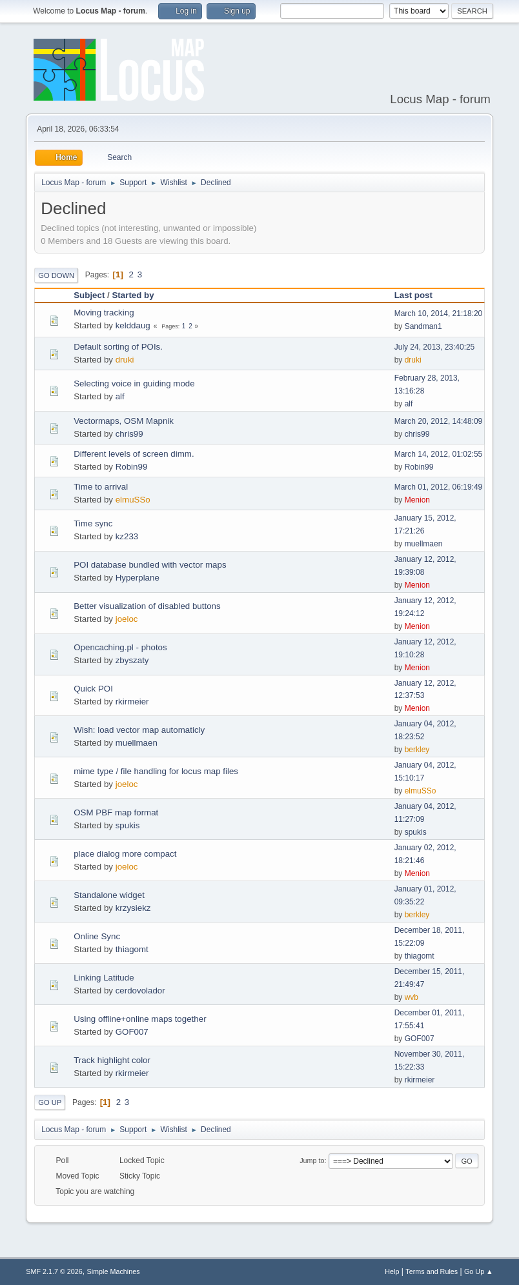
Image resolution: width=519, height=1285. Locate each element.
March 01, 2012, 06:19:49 (438, 487)
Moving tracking (104, 312)
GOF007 (132, 1032)
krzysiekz (133, 908)
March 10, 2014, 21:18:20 (438, 313)
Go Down (56, 275)
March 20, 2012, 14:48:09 (438, 421)
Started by (133, 295)
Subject (89, 295)
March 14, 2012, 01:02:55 (438, 454)
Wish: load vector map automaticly (139, 730)
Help (392, 1271)
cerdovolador (140, 990)
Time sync (93, 523)
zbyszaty (132, 660)
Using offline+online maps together (140, 1019)
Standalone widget (109, 895)
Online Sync (97, 936)
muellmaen (424, 543)
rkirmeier (132, 701)
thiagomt (132, 949)
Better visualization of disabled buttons (147, 606)
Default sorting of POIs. (118, 347)
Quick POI (93, 688)
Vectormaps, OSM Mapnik (124, 421)
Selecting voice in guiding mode (134, 383)
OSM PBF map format (116, 812)
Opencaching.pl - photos (120, 647)
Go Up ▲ (478, 1271)
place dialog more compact (125, 854)
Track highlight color (112, 1060)
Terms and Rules (431, 1271)
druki (125, 359)
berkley (417, 749)
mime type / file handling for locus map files (156, 771)
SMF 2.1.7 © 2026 (54, 1271)
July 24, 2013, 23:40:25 (434, 347)
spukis (128, 825)
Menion (417, 499)
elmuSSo (133, 499)
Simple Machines (113, 1271)
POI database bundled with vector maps (150, 565)
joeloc (127, 619)
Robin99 (132, 467)
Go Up (49, 1102)
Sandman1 (423, 326)
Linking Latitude (104, 977)
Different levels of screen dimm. (134, 454)
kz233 (127, 536)
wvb (411, 997)
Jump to (312, 1160)
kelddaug (133, 325)
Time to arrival (101, 487)
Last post (419, 295)
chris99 (129, 434)
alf (120, 396)
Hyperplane (137, 578)
